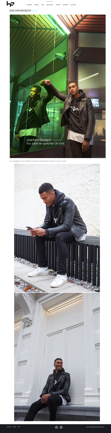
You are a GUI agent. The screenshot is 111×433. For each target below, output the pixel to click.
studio (36, 5)
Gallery (9, 427)
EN (48, 1)
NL (46, 1)
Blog (14, 427)
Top (19, 427)
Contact (65, 5)
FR (50, 1)
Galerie (29, 5)
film (42, 5)
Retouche (50, 5)
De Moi (58, 5)
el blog (73, 5)
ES (51, 1)
